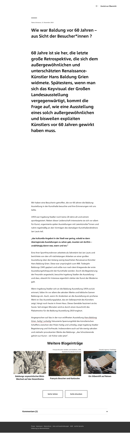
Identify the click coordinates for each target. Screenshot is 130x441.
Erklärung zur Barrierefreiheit (40, 428)
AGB (71, 426)
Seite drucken (76, 394)
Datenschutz (47, 426)
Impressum (39, 426)
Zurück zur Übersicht (108, 6)
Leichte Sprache (79, 426)
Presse (33, 426)
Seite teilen (53, 394)
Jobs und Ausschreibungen (61, 426)
